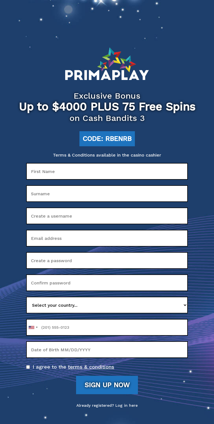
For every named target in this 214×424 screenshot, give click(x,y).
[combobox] (32, 327)
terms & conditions (91, 367)
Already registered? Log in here (107, 405)
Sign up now (107, 385)
